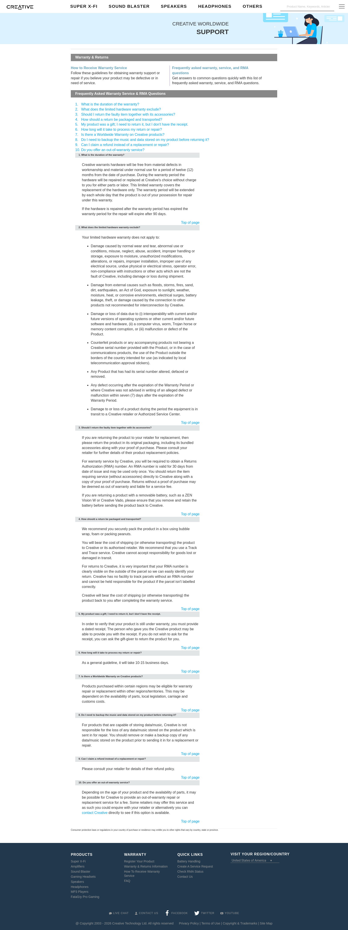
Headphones (79, 886)
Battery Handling (188, 861)
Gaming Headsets (83, 876)
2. (76, 109)
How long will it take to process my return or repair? (121, 129)
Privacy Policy (189, 923)
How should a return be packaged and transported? (121, 119)
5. (76, 124)
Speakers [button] (174, 6)
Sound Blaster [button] (129, 6)
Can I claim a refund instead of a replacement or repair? (125, 145)
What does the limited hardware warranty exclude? (121, 109)
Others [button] (252, 6)
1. (76, 104)
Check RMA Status (190, 871)
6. (76, 129)
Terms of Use (210, 923)
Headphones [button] (214, 6)
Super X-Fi (78, 861)
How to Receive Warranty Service (99, 68)
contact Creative (95, 813)
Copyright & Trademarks (240, 923)
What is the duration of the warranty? (110, 104)
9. (76, 145)
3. (76, 114)
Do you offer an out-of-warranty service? (112, 150)
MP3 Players (79, 891)
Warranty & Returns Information (146, 866)
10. (77, 150)
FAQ (127, 880)
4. (76, 119)
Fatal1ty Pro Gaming (85, 897)
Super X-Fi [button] (84, 6)
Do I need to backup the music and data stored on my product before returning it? (145, 140)
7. (76, 134)
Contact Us (185, 876)
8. (76, 140)
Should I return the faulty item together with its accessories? (128, 114)
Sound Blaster (80, 871)
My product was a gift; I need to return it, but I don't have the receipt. (134, 124)
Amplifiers (77, 866)
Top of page (190, 222)
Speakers (77, 881)
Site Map (266, 923)
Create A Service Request (195, 866)
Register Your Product (139, 861)
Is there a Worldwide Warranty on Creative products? (122, 134)
